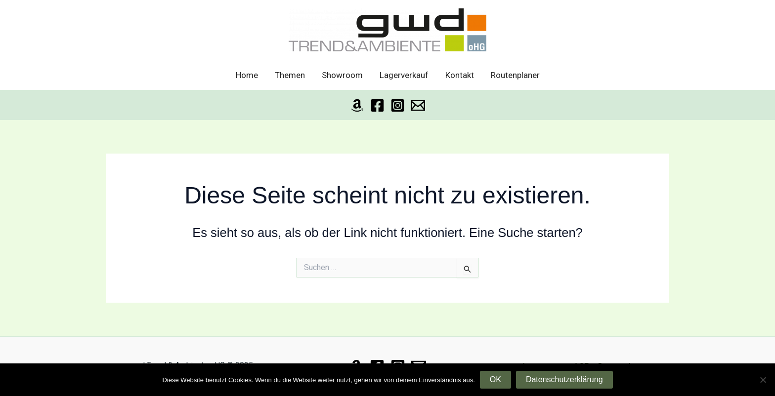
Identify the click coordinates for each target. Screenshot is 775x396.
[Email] (418, 105)
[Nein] (763, 380)
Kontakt (459, 75)
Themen (290, 75)
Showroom (342, 75)
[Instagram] (397, 105)
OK (495, 379)
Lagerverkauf (404, 75)
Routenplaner (515, 75)
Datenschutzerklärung (564, 379)
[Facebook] (377, 105)
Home (247, 75)
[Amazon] (357, 105)
